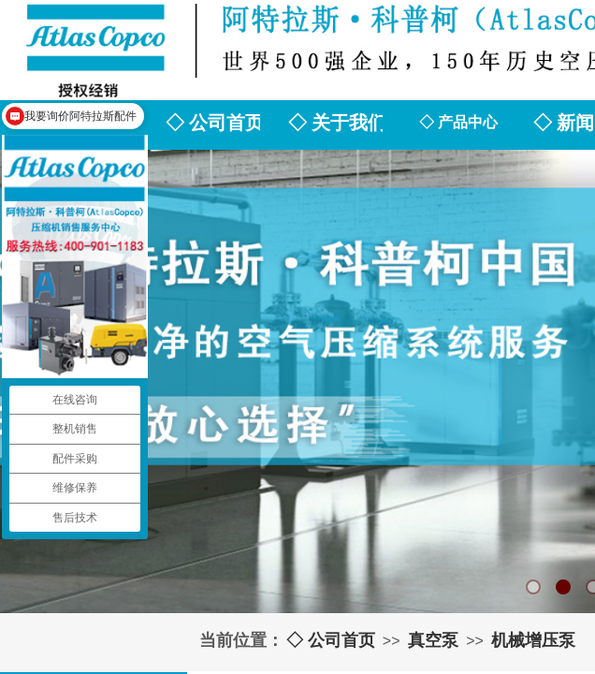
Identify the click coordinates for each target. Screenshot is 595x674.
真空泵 (433, 640)
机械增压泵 (533, 640)
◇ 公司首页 (330, 640)
